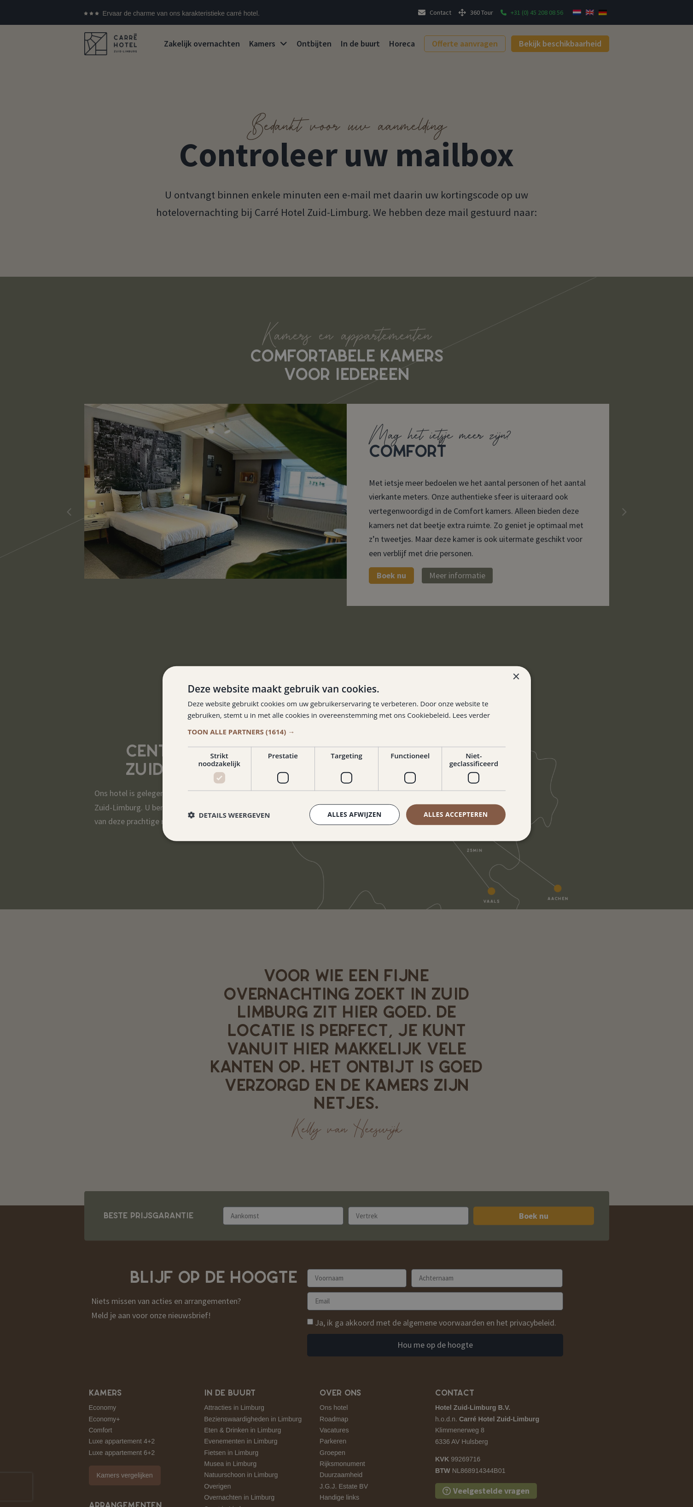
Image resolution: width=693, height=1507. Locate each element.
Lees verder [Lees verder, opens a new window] (471, 714)
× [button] (515, 676)
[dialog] (346, 753)
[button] (347, 731)
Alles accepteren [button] (456, 814)
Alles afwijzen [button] (354, 814)
